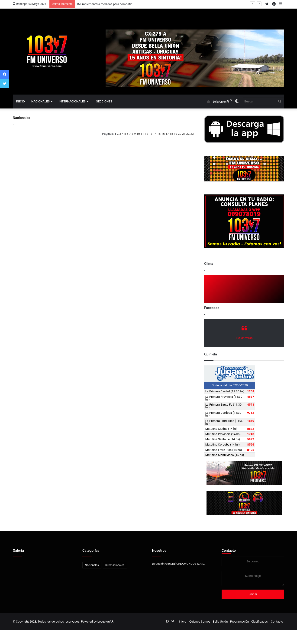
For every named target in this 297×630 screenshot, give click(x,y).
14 (155, 133)
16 (163, 133)
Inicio (20, 101)
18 (171, 133)
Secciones (104, 101)
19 (175, 133)
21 (184, 133)
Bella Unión (220, 621)
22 (188, 133)
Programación (239, 621)
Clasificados (259, 621)
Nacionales (40, 101)
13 (150, 133)
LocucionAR (105, 621)
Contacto (229, 550)
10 (138, 133)
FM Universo (244, 338)
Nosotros (159, 550)
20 (179, 133)
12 (146, 133)
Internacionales (72, 101)
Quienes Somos (199, 621)
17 (167, 133)
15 (159, 133)
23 (192, 133)
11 (142, 133)
